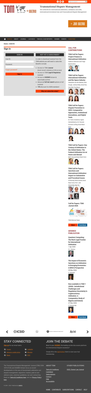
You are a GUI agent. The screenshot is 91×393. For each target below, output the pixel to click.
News (8, 355)
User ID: (8, 59)
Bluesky (29, 352)
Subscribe (71, 39)
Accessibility (50, 381)
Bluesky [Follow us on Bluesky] (60, 2)
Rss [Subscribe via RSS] (63, 2)
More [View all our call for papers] (73, 225)
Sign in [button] (19, 74)
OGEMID (56, 39)
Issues (9, 349)
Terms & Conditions (52, 369)
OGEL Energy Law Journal (75, 369)
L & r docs (31, 39)
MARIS (20, 385)
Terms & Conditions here (18, 377)
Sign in (9, 39)
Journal (23, 39)
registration (61, 352)
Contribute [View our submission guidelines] (82, 225)
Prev (7, 331)
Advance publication (13, 352)
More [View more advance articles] (73, 317)
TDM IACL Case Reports (44, 39)
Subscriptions (50, 374)
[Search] (77, 2)
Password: (8, 64)
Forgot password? (11, 70)
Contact (48, 377)
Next (87, 331)
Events (63, 39)
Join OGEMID (77, 23)
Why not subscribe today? (49, 91)
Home (5, 39)
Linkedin (30, 349)
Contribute (49, 372)
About (16, 39)
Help (47, 379)
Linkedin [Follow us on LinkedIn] (58, 2)
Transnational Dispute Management (20, 9)
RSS (28, 355)
